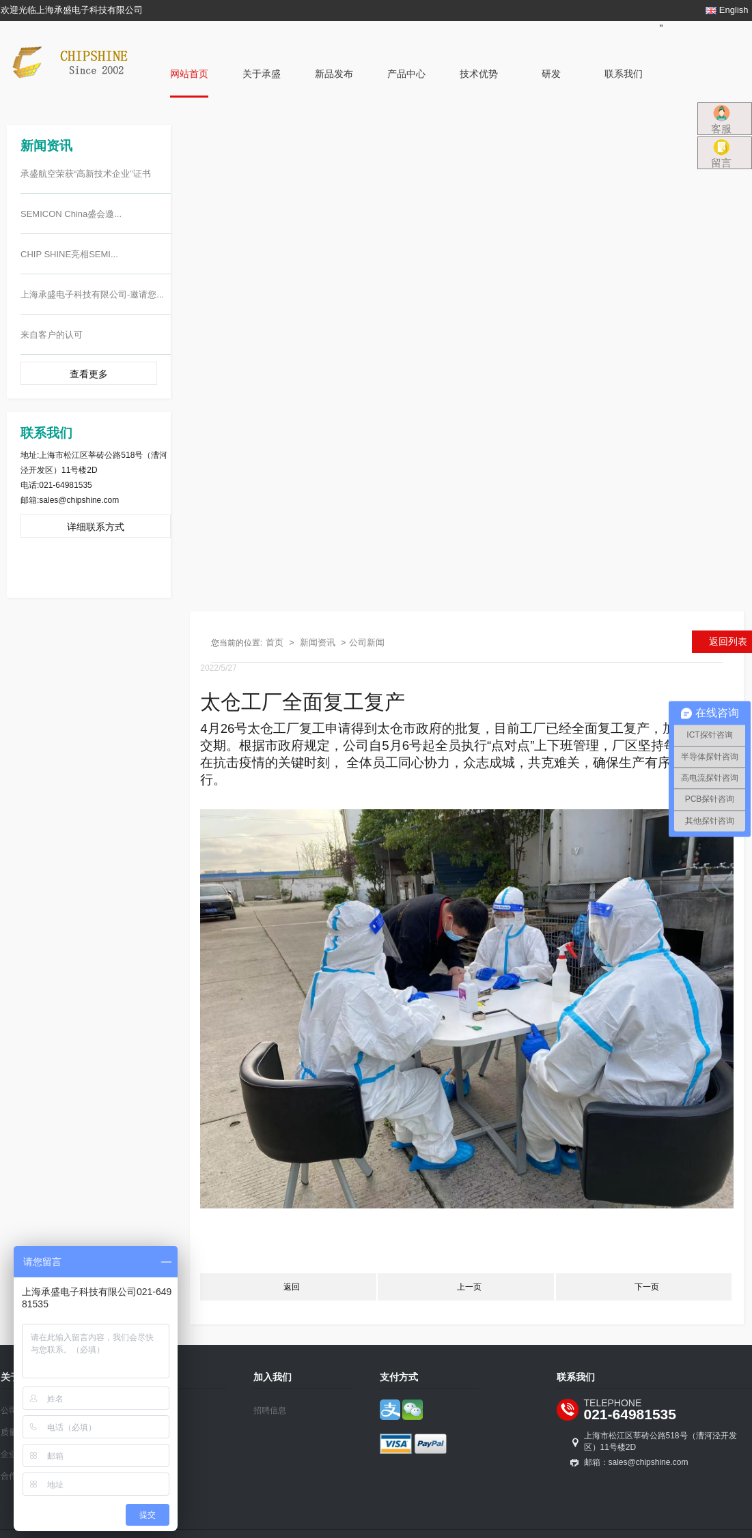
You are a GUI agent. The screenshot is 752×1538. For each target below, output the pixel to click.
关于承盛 (261, 73)
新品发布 (334, 73)
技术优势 (479, 73)
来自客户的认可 (51, 335)
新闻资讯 (317, 642)
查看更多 (89, 373)
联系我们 (623, 73)
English (727, 10)
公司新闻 (367, 642)
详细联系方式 (95, 526)
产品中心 (406, 73)
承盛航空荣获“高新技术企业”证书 (85, 174)
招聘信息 (269, 1410)
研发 (551, 73)
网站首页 (189, 73)
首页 (274, 642)
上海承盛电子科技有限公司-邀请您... (92, 294)
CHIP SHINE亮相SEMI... (69, 254)
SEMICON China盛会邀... (71, 214)
